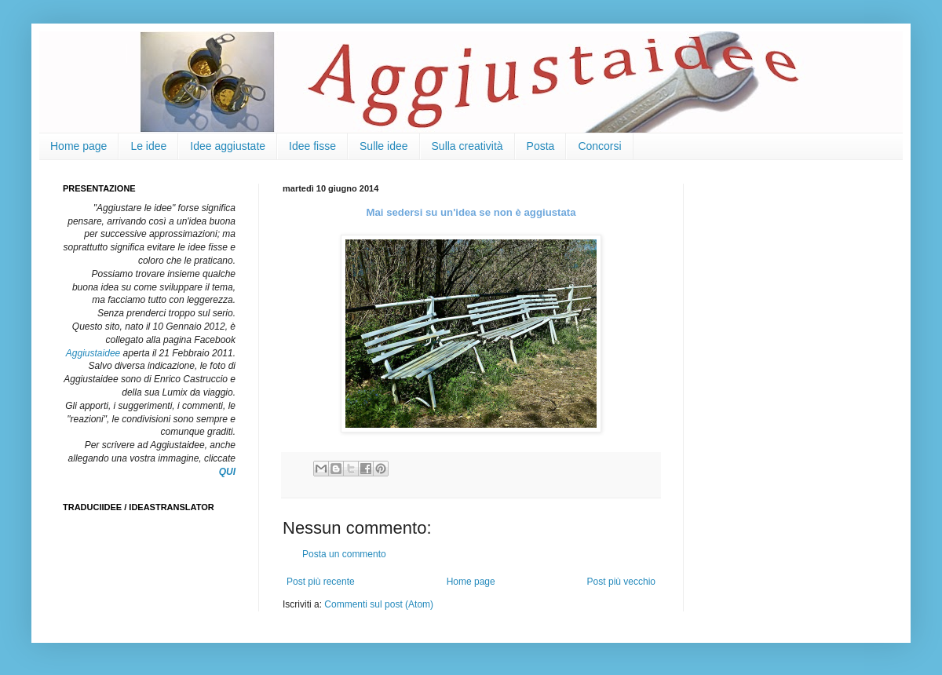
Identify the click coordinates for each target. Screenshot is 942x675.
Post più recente (321, 581)
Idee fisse (312, 146)
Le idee (148, 146)
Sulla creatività (467, 146)
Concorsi (599, 146)
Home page (78, 146)
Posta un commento (344, 554)
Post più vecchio (621, 581)
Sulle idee (384, 146)
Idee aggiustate (227, 146)
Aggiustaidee (93, 353)
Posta (541, 146)
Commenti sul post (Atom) (378, 604)
